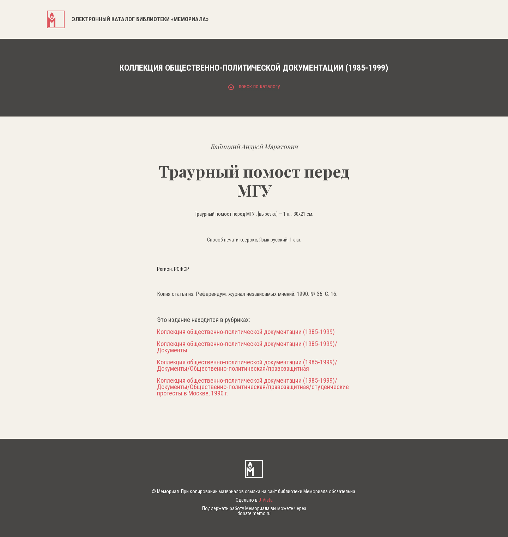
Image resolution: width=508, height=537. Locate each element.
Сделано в (254, 499)
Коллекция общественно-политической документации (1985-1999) (246, 332)
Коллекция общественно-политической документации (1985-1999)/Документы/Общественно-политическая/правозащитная (247, 365)
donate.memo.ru (254, 513)
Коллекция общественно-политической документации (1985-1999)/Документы (247, 347)
